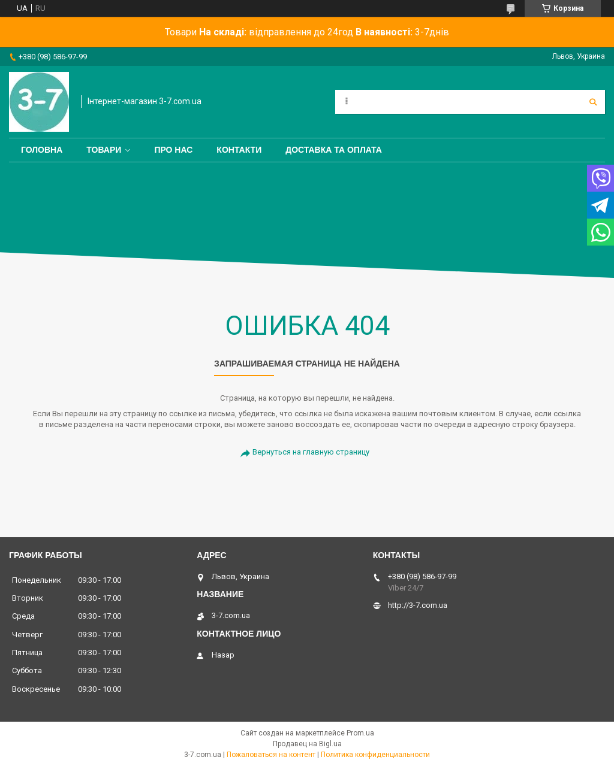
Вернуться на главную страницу (310, 451)
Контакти (238, 150)
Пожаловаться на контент (271, 754)
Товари (103, 150)
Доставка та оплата (333, 150)
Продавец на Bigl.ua (307, 744)
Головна (41, 150)
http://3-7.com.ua (417, 605)
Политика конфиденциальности (375, 754)
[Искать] (593, 102)
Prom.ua (360, 733)
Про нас (173, 150)
